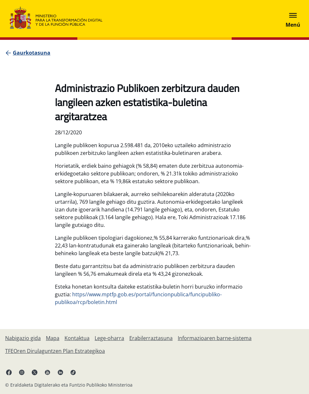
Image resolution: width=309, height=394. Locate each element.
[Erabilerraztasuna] (151, 338)
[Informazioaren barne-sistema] (215, 338)
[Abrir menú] (293, 18)
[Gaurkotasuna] (31, 53)
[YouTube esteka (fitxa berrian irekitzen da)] (47, 372)
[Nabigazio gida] (23, 338)
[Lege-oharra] (109, 338)
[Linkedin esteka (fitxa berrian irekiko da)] (60, 372)
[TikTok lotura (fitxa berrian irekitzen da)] (73, 372)
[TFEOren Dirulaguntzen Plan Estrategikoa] (55, 351)
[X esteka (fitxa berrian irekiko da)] (35, 372)
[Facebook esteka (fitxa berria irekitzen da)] (9, 372)
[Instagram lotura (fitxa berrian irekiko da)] (22, 372)
